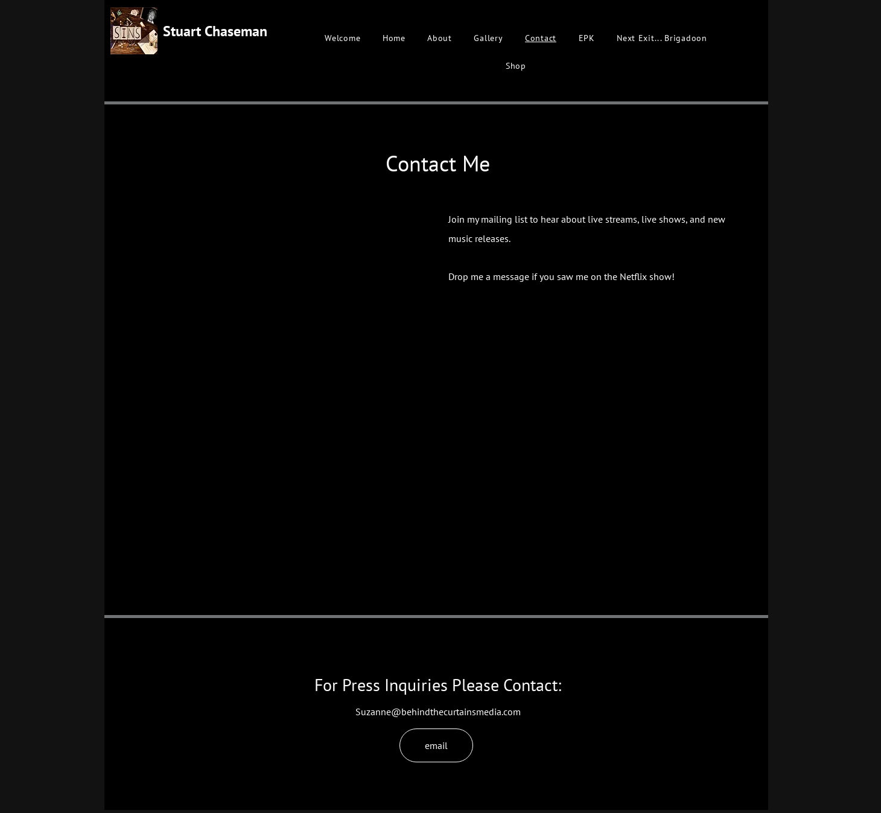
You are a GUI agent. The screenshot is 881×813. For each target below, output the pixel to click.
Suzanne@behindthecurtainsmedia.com (438, 712)
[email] (436, 745)
